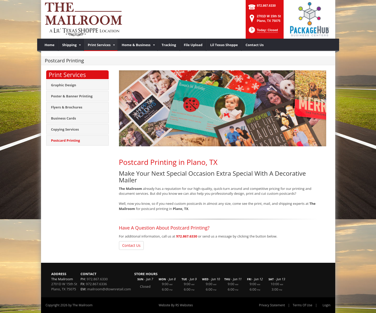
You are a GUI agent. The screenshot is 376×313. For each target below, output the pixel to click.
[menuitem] (49, 45)
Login (326, 305)
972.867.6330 (266, 5)
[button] (263, 31)
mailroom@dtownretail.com (109, 289)
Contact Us (131, 245)
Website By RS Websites (176, 305)
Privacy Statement (272, 305)
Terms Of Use (302, 305)
